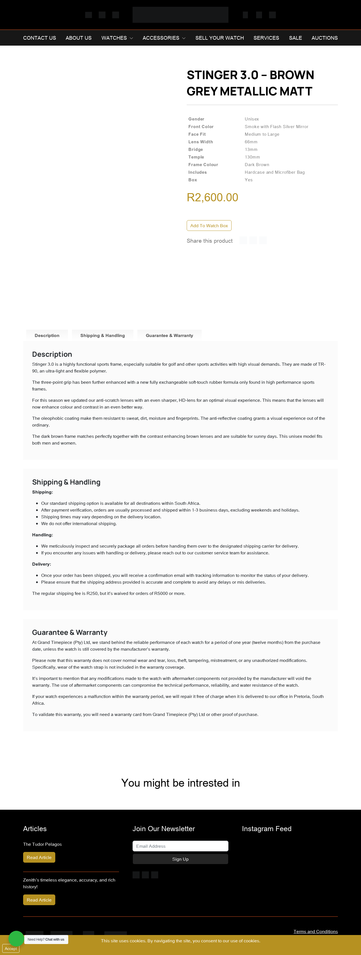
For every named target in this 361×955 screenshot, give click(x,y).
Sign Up (180, 859)
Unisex (252, 119)
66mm (251, 141)
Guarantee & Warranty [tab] (169, 335)
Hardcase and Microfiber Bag (275, 172)
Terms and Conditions (316, 931)
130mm (252, 157)
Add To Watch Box (209, 225)
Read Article (39, 857)
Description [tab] (47, 335)
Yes (249, 179)
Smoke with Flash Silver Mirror (276, 126)
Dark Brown (257, 164)
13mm (251, 149)
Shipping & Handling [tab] (102, 335)
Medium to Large (262, 134)
